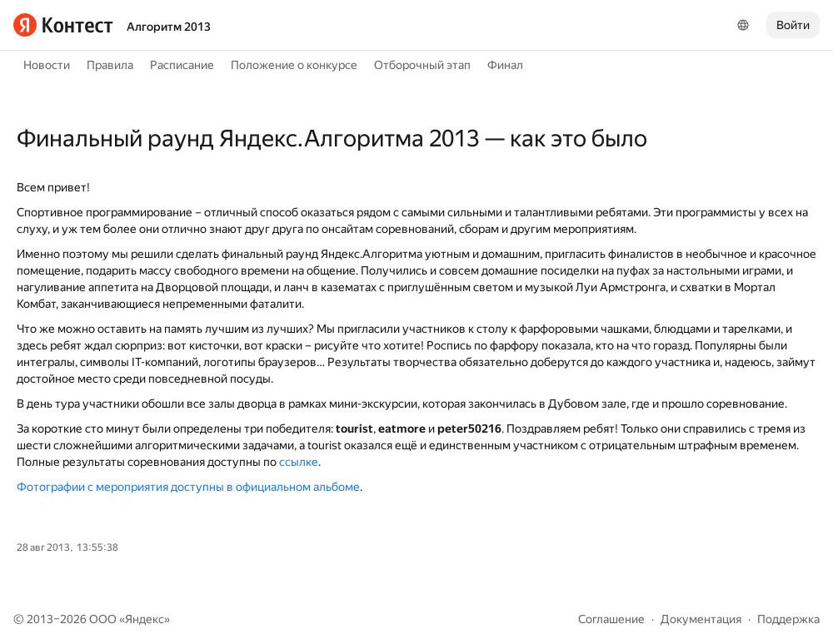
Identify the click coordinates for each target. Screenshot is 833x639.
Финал (505, 65)
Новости (46, 65)
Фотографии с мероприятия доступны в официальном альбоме (188, 486)
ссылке (298, 461)
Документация (701, 619)
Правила (110, 65)
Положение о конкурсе (294, 65)
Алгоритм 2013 (169, 26)
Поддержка (788, 619)
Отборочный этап (422, 65)
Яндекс (144, 619)
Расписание (182, 65)
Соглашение (611, 619)
